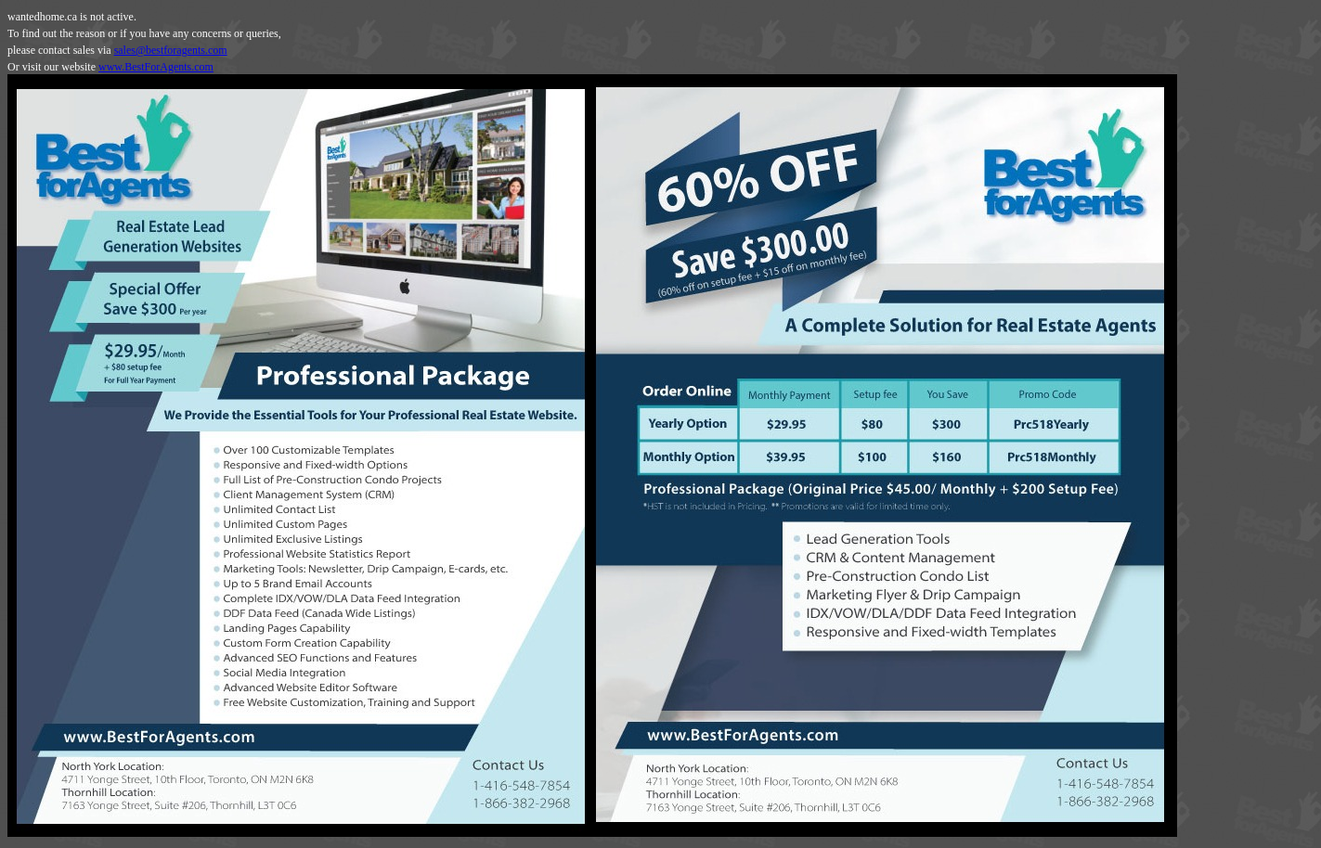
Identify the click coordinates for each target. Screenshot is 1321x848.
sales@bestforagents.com (170, 50)
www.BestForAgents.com (156, 66)
